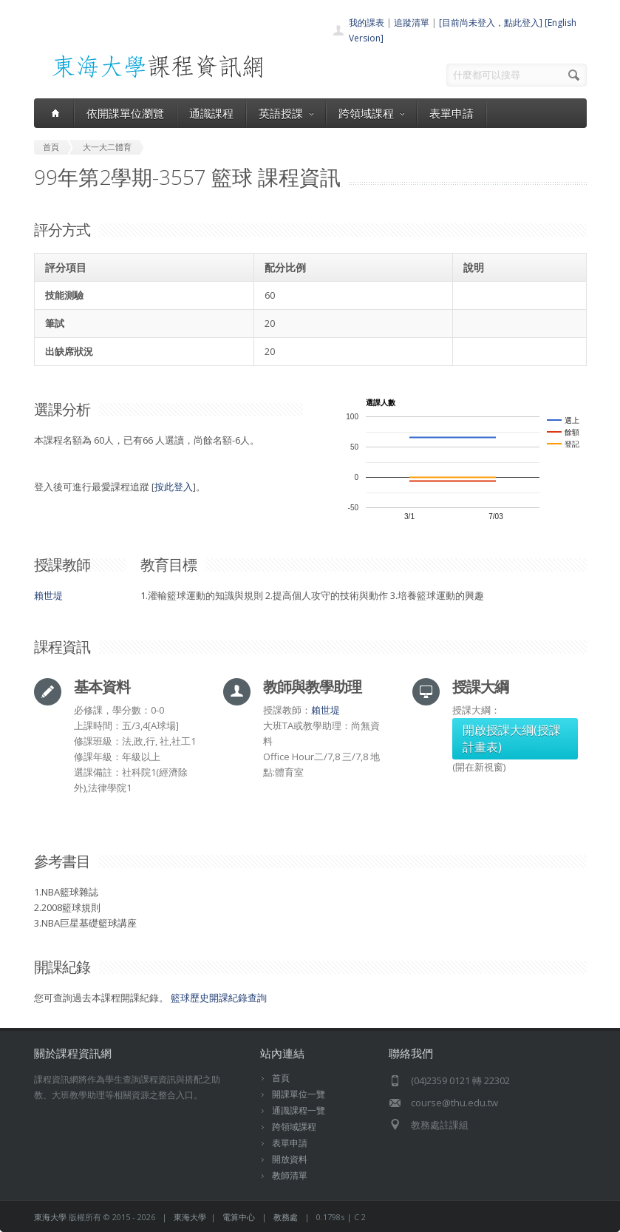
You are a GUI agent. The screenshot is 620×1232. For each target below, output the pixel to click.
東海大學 (50, 1216)
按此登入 (173, 486)
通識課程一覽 (298, 1110)
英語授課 (286, 113)
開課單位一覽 (298, 1094)
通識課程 (211, 113)
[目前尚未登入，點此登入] (490, 22)
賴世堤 (48, 595)
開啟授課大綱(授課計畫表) (512, 738)
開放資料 (289, 1159)
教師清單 (289, 1175)
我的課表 (366, 22)
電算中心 (238, 1216)
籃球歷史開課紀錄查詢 (219, 997)
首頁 (281, 1078)
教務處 (285, 1216)
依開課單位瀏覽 (125, 113)
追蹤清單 (411, 22)
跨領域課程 (371, 113)
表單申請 (451, 113)
